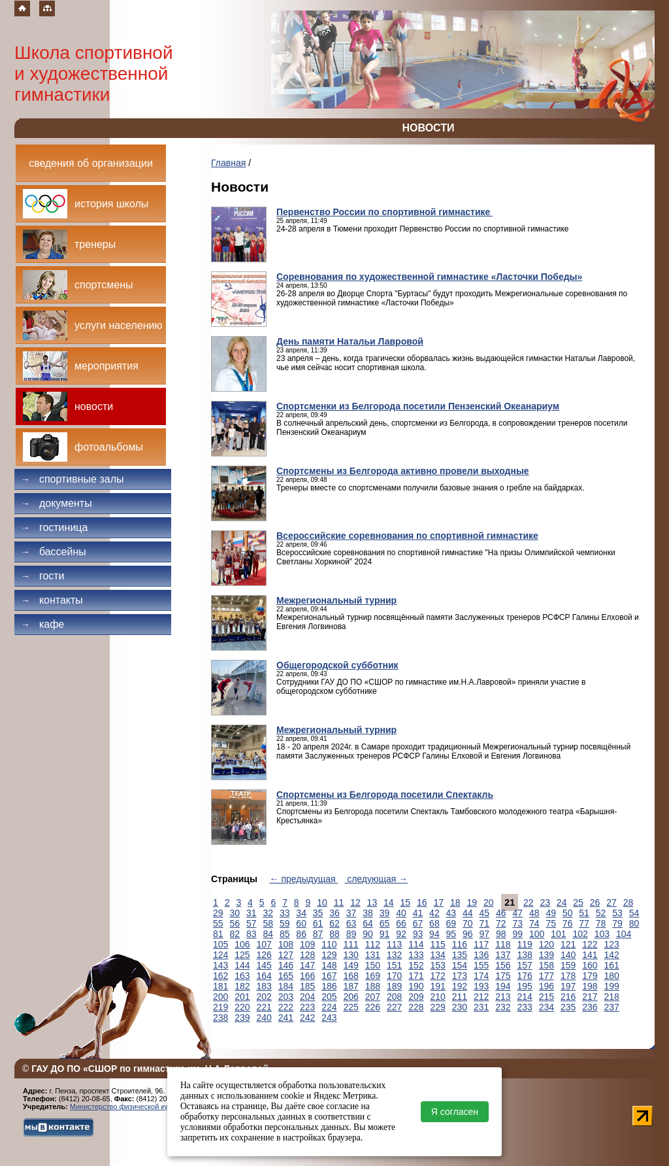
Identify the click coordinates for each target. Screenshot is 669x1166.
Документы (56, 503)
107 (264, 944)
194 (502, 986)
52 (601, 913)
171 (415, 975)
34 (301, 913)
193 (481, 986)
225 (351, 1007)
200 (220, 996)
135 (459, 955)
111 (351, 944)
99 (517, 934)
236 (589, 1007)
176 (524, 975)
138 (524, 955)
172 (438, 975)
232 (502, 1007)
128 (307, 955)
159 (568, 965)
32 (268, 913)
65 (385, 923)
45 (485, 913)
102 (579, 934)
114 (415, 944)
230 (459, 1007)
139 (546, 955)
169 (372, 975)
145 (264, 965)
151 (394, 965)
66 (401, 923)
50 (568, 913)
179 (589, 975)
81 (218, 934)
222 (285, 1007)
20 (488, 902)
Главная (228, 163)
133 (415, 955)
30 (234, 913)
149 (351, 965)
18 (455, 902)
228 (415, 1007)
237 (611, 1007)
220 (242, 1007)
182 (242, 986)
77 (584, 923)
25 (578, 902)
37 (351, 913)
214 (524, 996)
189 (394, 986)
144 (242, 965)
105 (220, 944)
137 (502, 955)
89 (351, 934)
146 (285, 965)
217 (589, 996)
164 (264, 975)
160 (589, 965)
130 (351, 955)
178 (568, 975)
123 (611, 944)
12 (355, 902)
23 (545, 902)
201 (242, 996)
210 (438, 996)
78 (601, 923)
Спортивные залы (72, 479)
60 (301, 923)
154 (459, 965)
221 (264, 1007)
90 (368, 934)
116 (459, 944)
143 (220, 965)
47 (517, 913)
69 (451, 923)
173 (459, 975)
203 (285, 996)
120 (546, 944)
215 (546, 996)
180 (611, 975)
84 (268, 934)
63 (351, 923)
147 (307, 965)
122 (589, 944)
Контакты (52, 600)
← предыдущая (304, 879)
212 (481, 996)
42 (434, 913)
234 (546, 1007)
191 (438, 986)
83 (251, 934)
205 (328, 996)
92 (401, 934)
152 (415, 965)
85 (285, 934)
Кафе (42, 624)
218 (611, 996)
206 (351, 996)
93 (418, 934)
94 (434, 934)
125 (242, 955)
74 (534, 923)
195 (524, 986)
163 (242, 975)
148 (328, 965)
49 (551, 913)
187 (351, 986)
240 (264, 1017)
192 (459, 986)
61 (318, 923)
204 (307, 996)
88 (334, 934)
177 (546, 975)
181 (220, 986)
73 (517, 923)
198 (589, 986)
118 (502, 944)
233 (524, 1007)
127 (285, 955)
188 (372, 986)
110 (328, 944)
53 (617, 913)
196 (546, 986)
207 (372, 996)
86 (301, 934)
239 (242, 1017)
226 (372, 1007)
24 (562, 902)
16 (422, 902)
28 (628, 902)
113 (394, 944)
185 (307, 986)
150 (372, 965)
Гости (43, 575)
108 (285, 944)
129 (328, 955)
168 (351, 975)
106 (242, 944)
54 (634, 913)
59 (285, 923)
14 (388, 902)
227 (394, 1007)
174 (481, 975)
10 (322, 902)
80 (634, 923)
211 (459, 996)
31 (251, 913)
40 (401, 913)
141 (589, 955)
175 (502, 975)
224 (328, 1007)
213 (502, 996)
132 (394, 955)
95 (451, 934)
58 (268, 923)
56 (234, 923)
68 (434, 923)
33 (285, 913)
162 (220, 975)
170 (394, 975)
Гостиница (54, 527)
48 (534, 913)
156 (502, 965)
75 (551, 923)
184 (285, 986)
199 (611, 986)
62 (334, 923)
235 (568, 1007)
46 (501, 913)
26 (595, 902)
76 (568, 923)
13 (372, 902)
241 (285, 1017)
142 (611, 955)
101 (558, 934)
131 (372, 955)
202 (264, 996)
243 (328, 1017)
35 (318, 913)
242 (307, 1017)
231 (481, 1007)
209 (415, 996)
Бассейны (53, 551)
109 (307, 944)
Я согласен (454, 1111)
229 (438, 1007)
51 (584, 913)
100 (536, 934)
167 (328, 975)
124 (220, 955)
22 (528, 902)
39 (385, 913)
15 (405, 902)
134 (438, 955)
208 (394, 996)
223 (307, 1007)
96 (468, 934)
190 (415, 986)
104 (623, 934)
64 (368, 923)
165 (285, 975)
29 (218, 913)
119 (524, 944)
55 (218, 923)
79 (617, 923)
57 (251, 923)
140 (568, 955)
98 (501, 934)
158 (546, 965)
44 (468, 913)
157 (524, 965)
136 (481, 955)
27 (611, 902)
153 (438, 965)
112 (372, 944)
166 (307, 975)
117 (481, 944)
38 (368, 913)
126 (264, 955)
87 (318, 934)
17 (438, 902)
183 (264, 986)
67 (418, 923)
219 (220, 1007)
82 (234, 934)
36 (334, 913)
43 (451, 913)
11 (339, 902)
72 (501, 923)
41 (418, 913)
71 (485, 923)
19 (471, 902)
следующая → (376, 879)
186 (328, 986)
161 (611, 965)
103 (602, 934)
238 (220, 1017)
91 (385, 934)
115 (438, 944)
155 (481, 965)
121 (568, 944)
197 (568, 986)
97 (485, 934)
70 (468, 923)
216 (568, 996)
